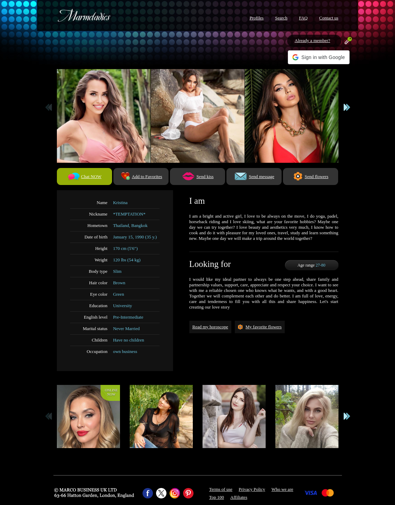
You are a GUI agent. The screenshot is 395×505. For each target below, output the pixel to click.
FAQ (303, 17)
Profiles (257, 17)
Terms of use (220, 489)
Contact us (328, 17)
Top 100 (216, 497)
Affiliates (238, 497)
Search (281, 17)
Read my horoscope (210, 326)
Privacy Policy (252, 489)
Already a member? (312, 40)
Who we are (282, 489)
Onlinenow (111, 392)
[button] (318, 57)
